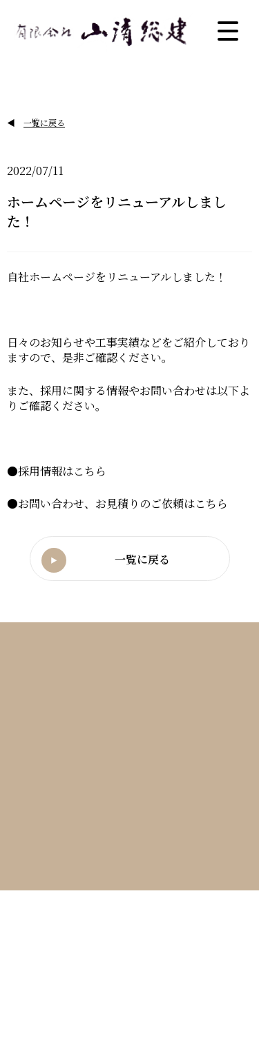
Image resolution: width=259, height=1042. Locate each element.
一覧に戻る (44, 122)
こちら (89, 471)
